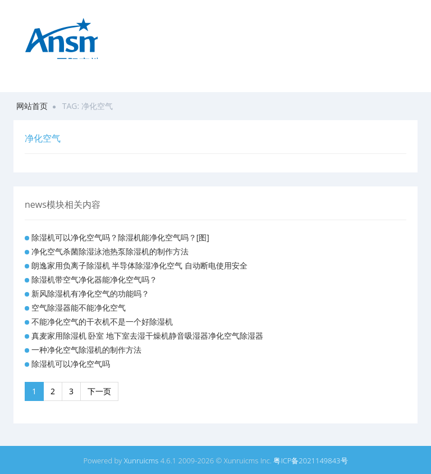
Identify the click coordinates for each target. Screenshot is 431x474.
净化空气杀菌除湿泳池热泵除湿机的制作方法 (110, 251)
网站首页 (32, 106)
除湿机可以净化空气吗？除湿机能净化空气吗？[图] (120, 237)
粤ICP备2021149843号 (310, 460)
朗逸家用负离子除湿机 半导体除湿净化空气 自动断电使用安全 (139, 265)
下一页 (99, 391)
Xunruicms (141, 460)
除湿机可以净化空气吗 (70, 363)
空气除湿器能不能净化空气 (78, 307)
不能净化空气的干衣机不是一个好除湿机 (102, 321)
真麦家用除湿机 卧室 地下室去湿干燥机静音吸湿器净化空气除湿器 (147, 335)
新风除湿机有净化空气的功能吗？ (90, 293)
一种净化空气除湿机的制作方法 (86, 349)
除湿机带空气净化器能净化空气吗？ (94, 279)
